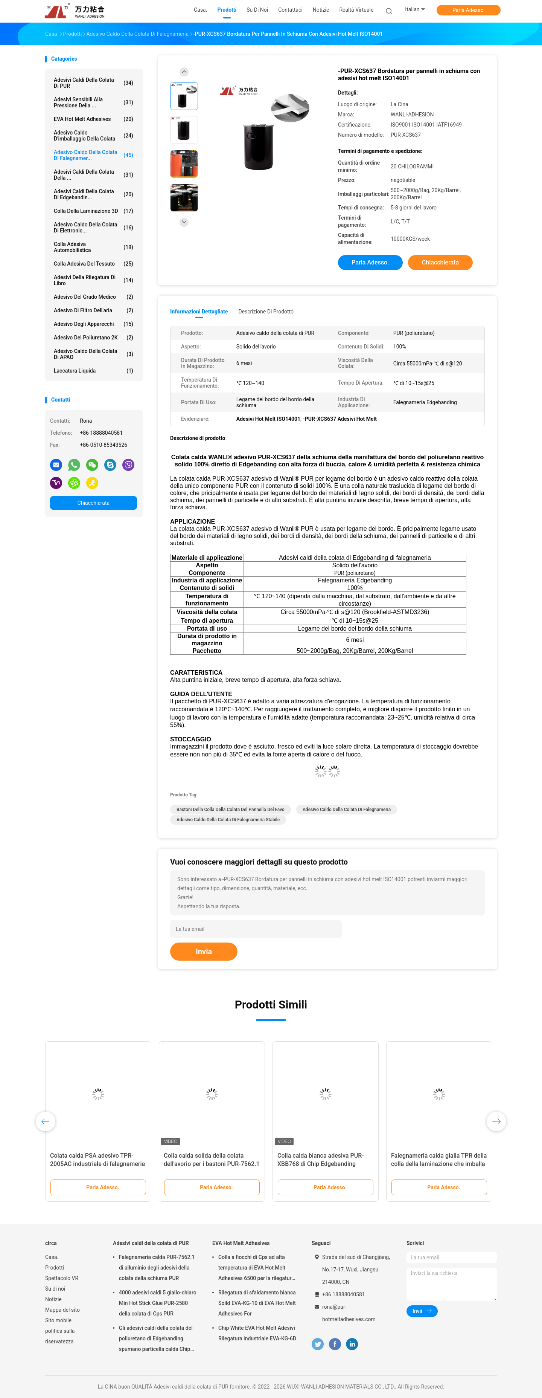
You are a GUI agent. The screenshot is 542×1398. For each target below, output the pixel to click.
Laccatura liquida (93, 370)
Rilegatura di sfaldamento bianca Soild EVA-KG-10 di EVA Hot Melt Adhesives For (257, 1303)
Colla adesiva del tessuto (93, 263)
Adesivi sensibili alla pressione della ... (93, 102)
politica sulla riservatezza (60, 1336)
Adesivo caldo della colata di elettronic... (93, 228)
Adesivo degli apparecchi (93, 324)
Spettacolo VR (61, 1278)
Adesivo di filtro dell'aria (93, 310)
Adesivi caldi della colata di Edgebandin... (93, 194)
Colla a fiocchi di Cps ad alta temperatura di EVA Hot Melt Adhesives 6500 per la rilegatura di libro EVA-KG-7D (256, 1268)
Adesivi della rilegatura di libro (93, 280)
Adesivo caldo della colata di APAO (93, 354)
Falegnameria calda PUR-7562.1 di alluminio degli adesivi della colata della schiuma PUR (157, 1267)
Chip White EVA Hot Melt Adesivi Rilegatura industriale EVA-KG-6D (257, 1333)
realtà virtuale (356, 10)
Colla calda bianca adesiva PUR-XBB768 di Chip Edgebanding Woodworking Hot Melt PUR (320, 1164)
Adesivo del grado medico (93, 297)
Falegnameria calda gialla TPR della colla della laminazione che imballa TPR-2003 (439, 1164)
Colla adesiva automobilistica (93, 247)
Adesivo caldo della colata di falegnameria (347, 809)
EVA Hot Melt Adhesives (93, 119)
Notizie (53, 1299)
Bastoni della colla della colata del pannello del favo (231, 809)
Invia (204, 951)
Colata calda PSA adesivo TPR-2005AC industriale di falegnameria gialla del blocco (97, 1164)
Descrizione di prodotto (266, 312)
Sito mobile (58, 1320)
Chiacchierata (94, 503)
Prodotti (54, 1268)
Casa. (51, 1257)
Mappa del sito (62, 1310)
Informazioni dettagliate (199, 312)
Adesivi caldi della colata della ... (93, 175)
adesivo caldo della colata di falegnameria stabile (228, 819)
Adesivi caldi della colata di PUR (93, 83)
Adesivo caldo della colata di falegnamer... (93, 155)
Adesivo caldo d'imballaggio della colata (93, 136)
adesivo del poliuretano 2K (93, 337)
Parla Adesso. (468, 10)
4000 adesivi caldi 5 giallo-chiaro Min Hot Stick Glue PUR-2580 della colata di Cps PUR (157, 1303)
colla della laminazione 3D (93, 211)
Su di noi (55, 1289)
